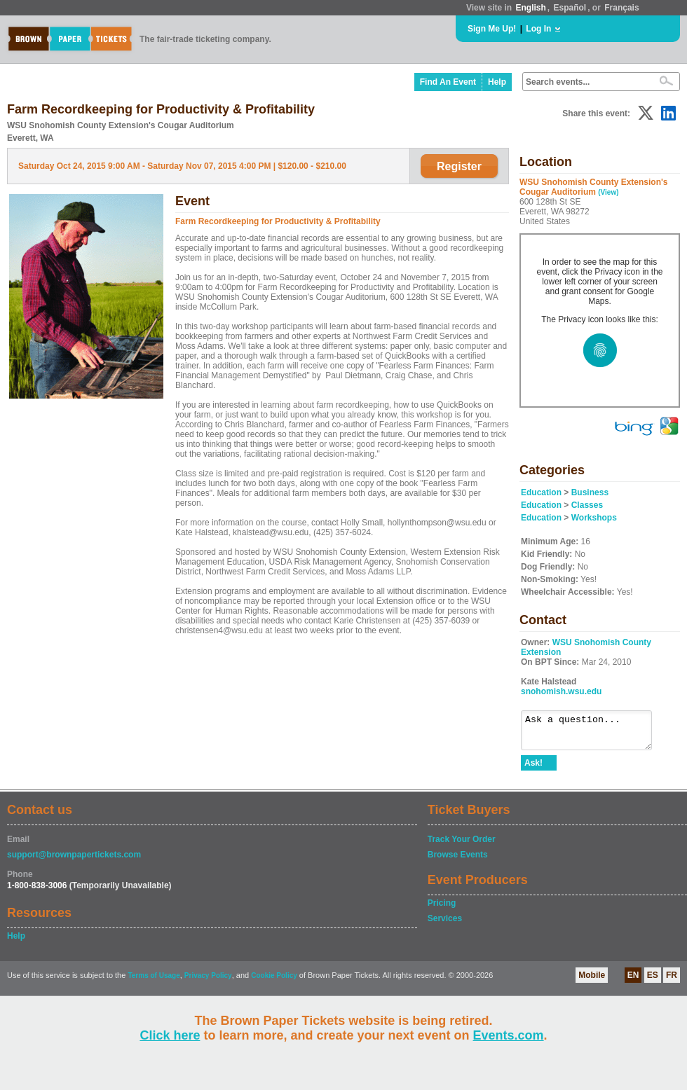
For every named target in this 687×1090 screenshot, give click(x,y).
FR (671, 981)
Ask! (533, 769)
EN (633, 981)
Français (621, 8)
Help (497, 82)
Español (570, 8)
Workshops (594, 518)
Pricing (442, 909)
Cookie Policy (274, 982)
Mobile (591, 981)
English (530, 8)
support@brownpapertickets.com (74, 861)
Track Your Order (462, 845)
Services (445, 925)
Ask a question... (593, 733)
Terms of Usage (153, 982)
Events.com (508, 1035)
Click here (170, 1035)
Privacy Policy (208, 982)
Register (459, 166)
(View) (608, 192)
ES (652, 981)
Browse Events (458, 861)
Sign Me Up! (492, 29)
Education (541, 492)
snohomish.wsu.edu (561, 691)
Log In (538, 29)
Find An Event (448, 82)
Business (589, 492)
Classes (587, 505)
